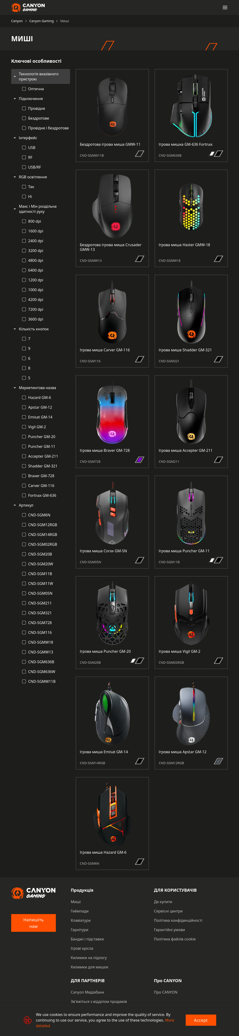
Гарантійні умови (169, 929)
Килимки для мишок (89, 967)
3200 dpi (35, 250)
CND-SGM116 (40, 632)
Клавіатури (81, 920)
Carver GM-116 (41, 485)
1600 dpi (35, 231)
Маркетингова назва (37, 387)
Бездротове (38, 118)
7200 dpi (35, 309)
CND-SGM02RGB (42, 544)
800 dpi (34, 221)
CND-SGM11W (40, 583)
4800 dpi (35, 260)
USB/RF (34, 167)
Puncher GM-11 (41, 446)
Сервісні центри (168, 911)
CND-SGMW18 (40, 642)
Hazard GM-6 (39, 397)
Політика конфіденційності (178, 920)
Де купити (163, 901)
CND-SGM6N (39, 515)
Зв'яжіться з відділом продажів (99, 1001)
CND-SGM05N (40, 593)
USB (31, 147)
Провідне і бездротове (48, 128)
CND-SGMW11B (42, 681)
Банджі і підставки (87, 939)
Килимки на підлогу (89, 957)
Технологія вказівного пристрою (38, 76)
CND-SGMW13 (40, 652)
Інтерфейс (28, 137)
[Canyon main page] (28, 7)
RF (30, 157)
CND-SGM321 (40, 612)
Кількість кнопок (34, 329)
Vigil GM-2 (37, 426)
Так (31, 186)
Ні (30, 196)
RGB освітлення (33, 177)
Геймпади (80, 911)
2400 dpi (35, 240)
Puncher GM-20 (41, 436)
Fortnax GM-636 (42, 495)
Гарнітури (79, 929)
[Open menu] (225, 7)
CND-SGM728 (40, 622)
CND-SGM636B (41, 661)
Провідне (36, 108)
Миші (76, 901)
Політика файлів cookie (175, 939)
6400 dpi (35, 270)
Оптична (36, 88)
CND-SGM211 (40, 603)
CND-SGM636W (41, 671)
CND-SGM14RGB (42, 534)
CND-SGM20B (40, 554)
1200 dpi (35, 280)
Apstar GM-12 (40, 407)
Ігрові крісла (82, 948)
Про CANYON (166, 992)
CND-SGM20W (40, 563)
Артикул (26, 505)
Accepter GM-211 (43, 456)
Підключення (31, 98)
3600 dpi (35, 319)
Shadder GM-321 (42, 466)
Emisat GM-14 (40, 417)
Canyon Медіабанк (87, 992)
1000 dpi (35, 289)
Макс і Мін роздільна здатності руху (38, 209)
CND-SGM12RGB (42, 524)
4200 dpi (35, 299)
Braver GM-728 (41, 475)
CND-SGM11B (40, 573)
